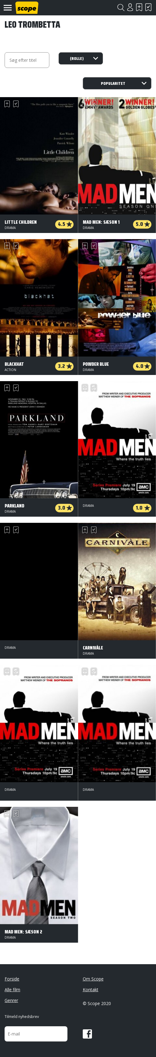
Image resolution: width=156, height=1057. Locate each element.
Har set (148, 7)
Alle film (12, 989)
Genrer (11, 1000)
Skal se (139, 7)
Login (130, 7)
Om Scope (93, 979)
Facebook (87, 1034)
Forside (12, 979)
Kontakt (90, 989)
